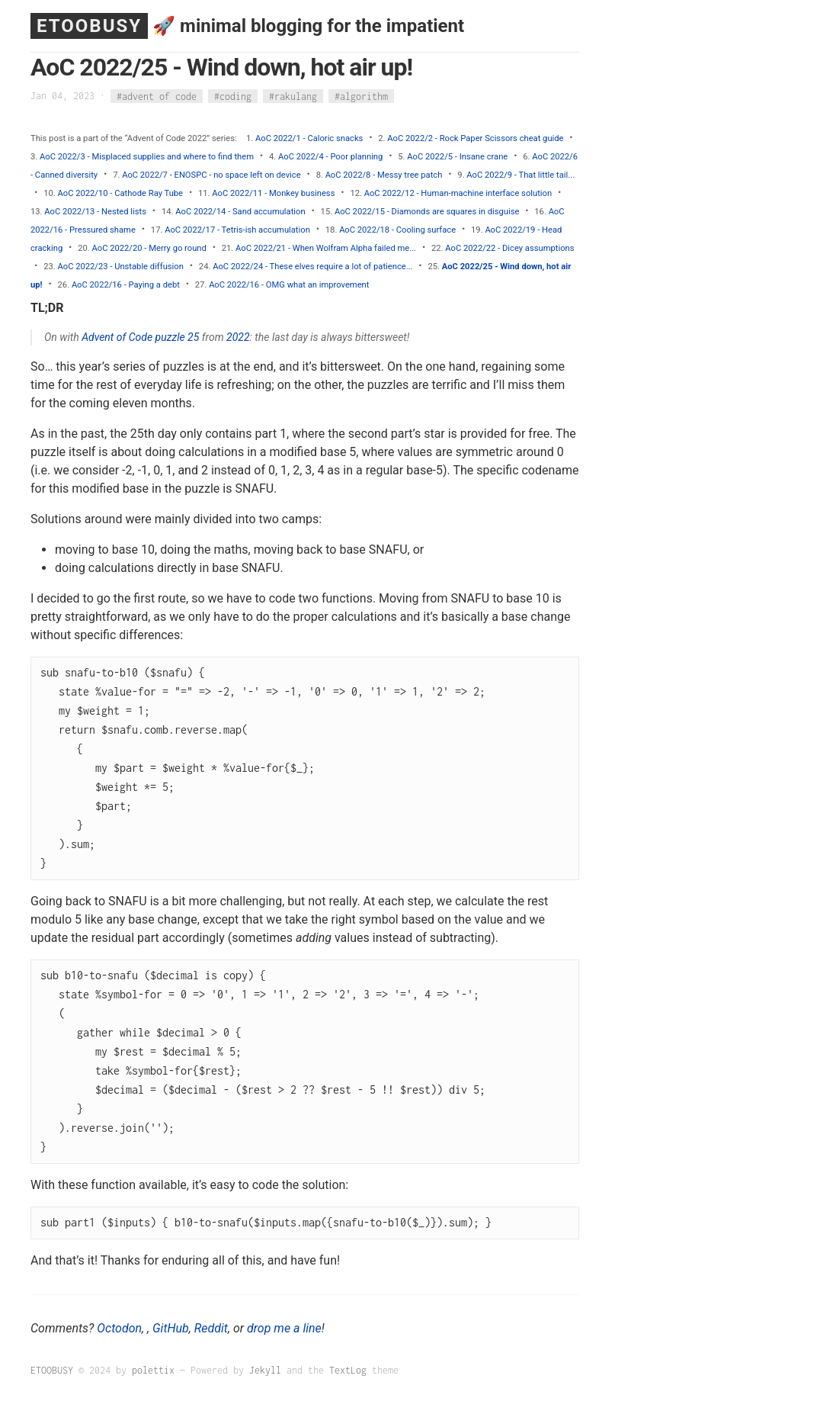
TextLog (348, 1370)
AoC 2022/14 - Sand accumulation (240, 212)
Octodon (119, 1328)
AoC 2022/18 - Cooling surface (397, 230)
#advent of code (157, 95)
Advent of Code (117, 337)
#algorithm (361, 95)
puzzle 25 (177, 337)
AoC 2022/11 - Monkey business (273, 193)
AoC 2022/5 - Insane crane (457, 157)
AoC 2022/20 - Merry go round (149, 248)
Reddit (211, 1328)
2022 (238, 337)
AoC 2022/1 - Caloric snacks (309, 138)
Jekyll (265, 1370)
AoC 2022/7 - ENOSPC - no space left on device (211, 175)
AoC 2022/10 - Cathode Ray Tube (121, 193)
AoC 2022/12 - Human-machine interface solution (458, 193)
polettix (153, 1370)
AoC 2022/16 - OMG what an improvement (289, 285)
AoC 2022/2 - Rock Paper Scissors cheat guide (475, 138)
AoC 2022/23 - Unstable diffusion (121, 267)
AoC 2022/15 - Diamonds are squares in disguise (427, 212)
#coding (232, 95)
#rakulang (293, 95)
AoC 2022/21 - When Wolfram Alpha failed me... (325, 248)
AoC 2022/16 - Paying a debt (126, 285)
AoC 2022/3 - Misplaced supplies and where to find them (147, 157)
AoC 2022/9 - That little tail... (520, 175)
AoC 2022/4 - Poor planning (330, 157)
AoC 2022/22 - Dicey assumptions (509, 248)
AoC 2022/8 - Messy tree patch (384, 175)
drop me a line (284, 1328)
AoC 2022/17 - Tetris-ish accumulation (237, 230)
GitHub (170, 1328)
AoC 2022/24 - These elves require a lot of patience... (312, 267)
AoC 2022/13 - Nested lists (95, 212)
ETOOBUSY (89, 26)
